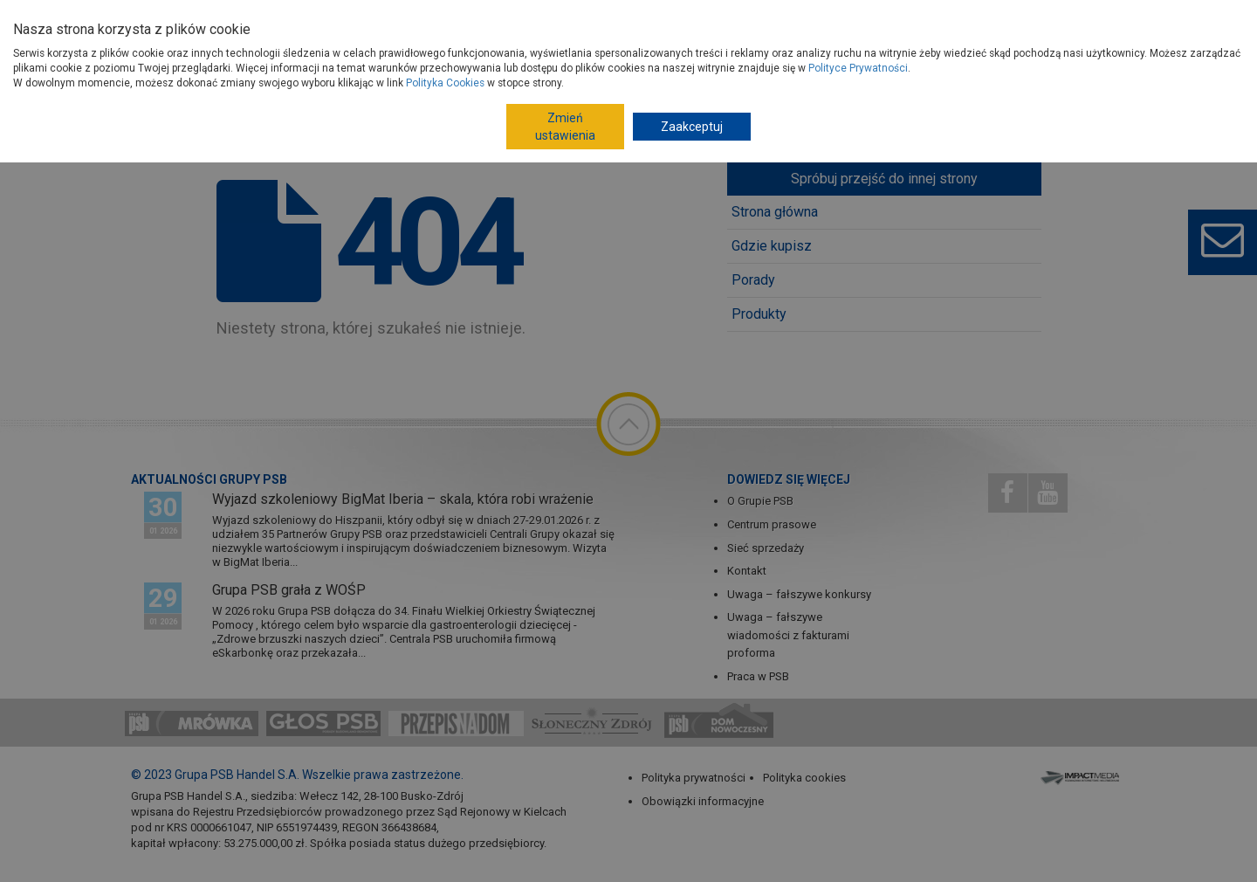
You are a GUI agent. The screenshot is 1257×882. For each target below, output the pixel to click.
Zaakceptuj (692, 127)
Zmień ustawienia (565, 126)
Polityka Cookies (445, 83)
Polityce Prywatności (858, 68)
